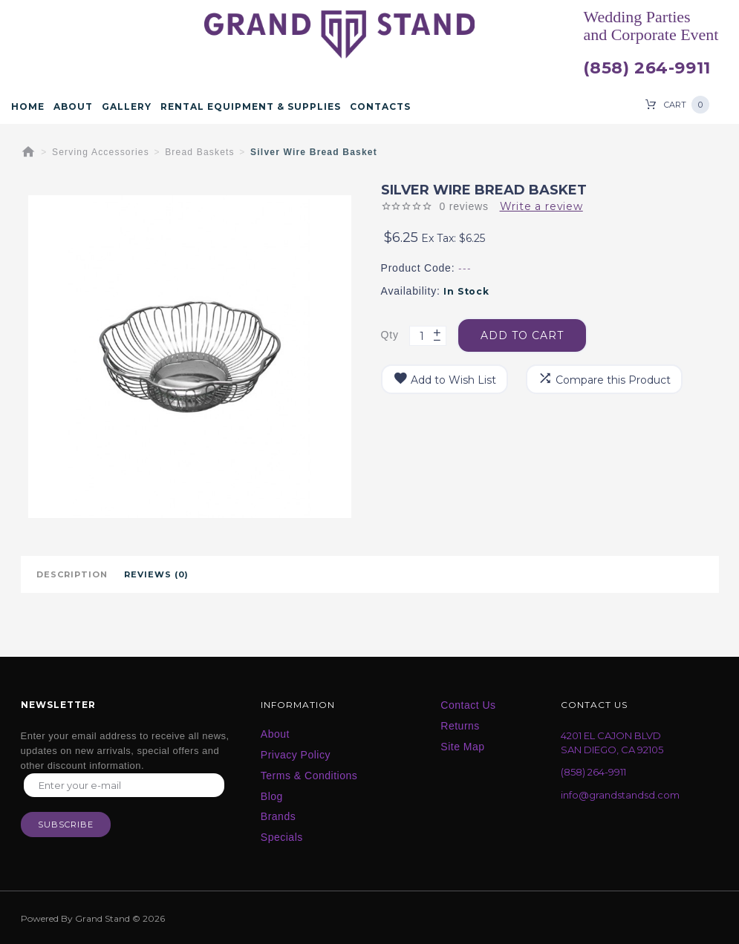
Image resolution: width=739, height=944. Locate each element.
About (73, 107)
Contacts (380, 107)
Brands (278, 816)
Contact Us (467, 705)
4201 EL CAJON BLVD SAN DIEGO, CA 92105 (612, 742)
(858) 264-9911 (646, 68)
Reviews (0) (156, 574)
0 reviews (463, 206)
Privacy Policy (296, 755)
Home (28, 107)
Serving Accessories (100, 152)
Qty (390, 335)
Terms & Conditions (309, 775)
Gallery (127, 107)
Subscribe (66, 824)
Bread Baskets (200, 152)
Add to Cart (522, 335)
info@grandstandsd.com (620, 795)
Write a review (541, 206)
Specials (282, 837)
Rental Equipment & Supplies (250, 107)
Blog (272, 796)
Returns (460, 726)
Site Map (462, 746)
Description (72, 574)
